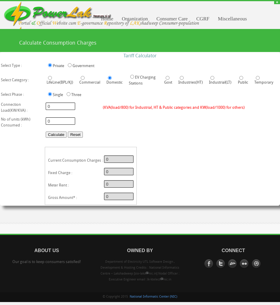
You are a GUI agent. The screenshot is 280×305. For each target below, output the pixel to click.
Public (243, 83)
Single (58, 95)
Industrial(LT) (220, 83)
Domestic (114, 83)
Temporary (263, 83)
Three (76, 95)
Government (83, 66)
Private (58, 66)
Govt (168, 83)
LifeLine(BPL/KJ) (60, 83)
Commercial (89, 83)
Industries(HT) (190, 83)
